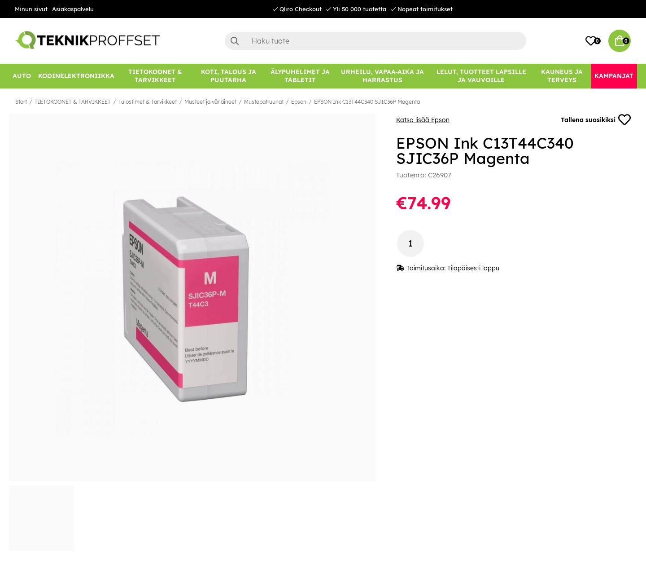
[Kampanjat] (614, 76)
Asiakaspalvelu (73, 9)
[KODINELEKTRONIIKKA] (76, 76)
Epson (298, 101)
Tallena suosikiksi (596, 120)
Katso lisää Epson (423, 120)
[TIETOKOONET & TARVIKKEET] (155, 76)
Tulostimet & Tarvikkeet (147, 101)
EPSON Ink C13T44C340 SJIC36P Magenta (367, 101)
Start (21, 101)
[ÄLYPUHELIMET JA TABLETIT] (300, 76)
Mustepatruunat (264, 101)
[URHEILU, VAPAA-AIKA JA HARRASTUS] (382, 76)
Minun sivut (31, 9)
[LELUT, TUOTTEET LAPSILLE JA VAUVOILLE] (481, 76)
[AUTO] (22, 76)
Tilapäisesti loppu (473, 268)
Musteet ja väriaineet (210, 101)
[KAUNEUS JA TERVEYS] (562, 76)
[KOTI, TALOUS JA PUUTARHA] (228, 76)
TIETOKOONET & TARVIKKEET (73, 101)
